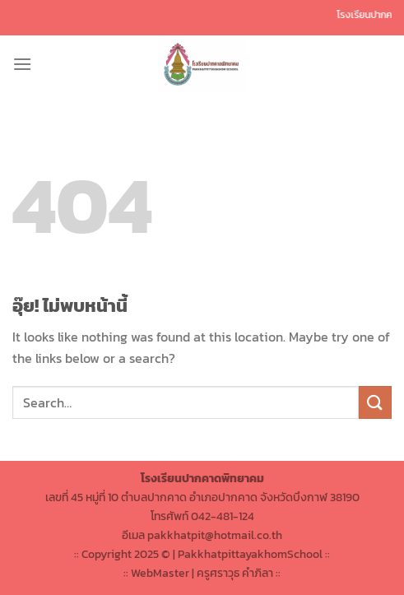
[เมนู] (22, 64)
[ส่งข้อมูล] (375, 402)
